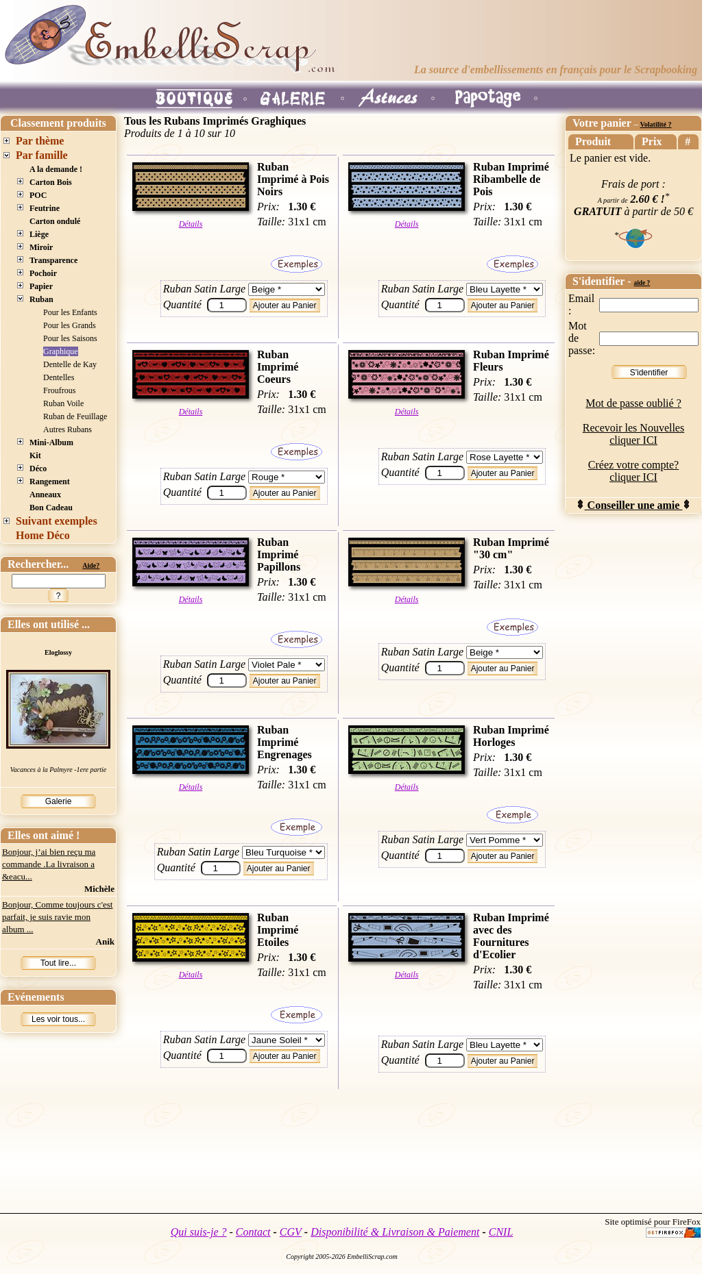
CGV (291, 1232)
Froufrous (59, 390)
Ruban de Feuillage (75, 416)
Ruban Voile (63, 403)
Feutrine (44, 208)
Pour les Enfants (70, 312)
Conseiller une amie (634, 505)
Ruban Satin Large (204, 289)
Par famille (42, 155)
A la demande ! (55, 169)
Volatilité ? (655, 124)
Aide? (90, 565)
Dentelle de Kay (70, 364)
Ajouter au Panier (285, 305)
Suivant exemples (56, 521)
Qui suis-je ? (199, 1232)
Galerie (58, 801)
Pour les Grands (69, 325)
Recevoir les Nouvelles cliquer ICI (633, 434)
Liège (39, 234)
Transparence (53, 260)
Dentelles (58, 377)
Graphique (60, 351)
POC (38, 195)
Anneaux (45, 494)
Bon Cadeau (51, 507)
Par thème (40, 141)
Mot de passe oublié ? (633, 403)
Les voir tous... (58, 1019)
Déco (38, 468)
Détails (191, 224)
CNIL (501, 1232)
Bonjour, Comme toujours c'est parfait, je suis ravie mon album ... (57, 916)
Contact (253, 1232)
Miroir (41, 247)
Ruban (41, 299)
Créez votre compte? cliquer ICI (633, 471)
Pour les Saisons (70, 338)
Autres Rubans (67, 429)
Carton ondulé (54, 221)
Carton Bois (50, 182)
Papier (41, 286)
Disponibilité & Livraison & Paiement (395, 1232)
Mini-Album (51, 442)
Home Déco (43, 535)
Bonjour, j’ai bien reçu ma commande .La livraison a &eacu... (48, 864)
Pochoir (43, 273)
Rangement (49, 481)
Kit (35, 455)
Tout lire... (58, 963)
